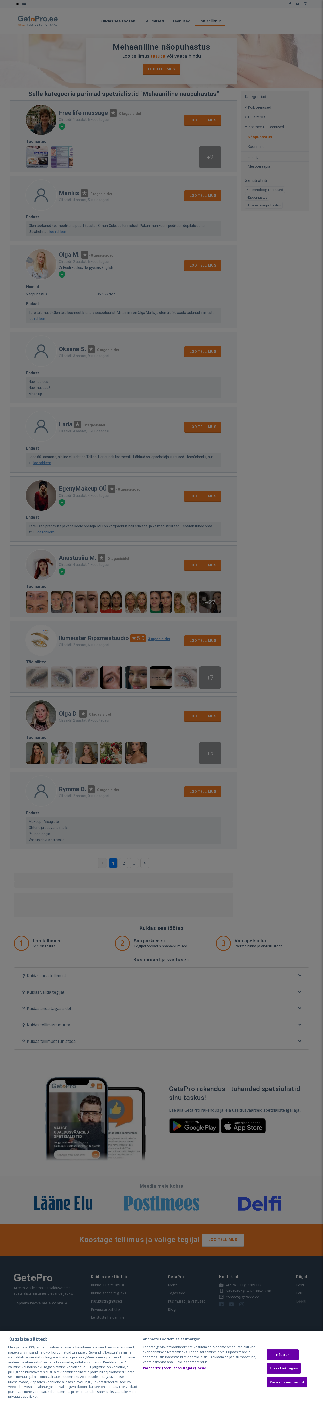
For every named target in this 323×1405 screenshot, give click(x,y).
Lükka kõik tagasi (284, 1368)
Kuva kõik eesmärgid (287, 1382)
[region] (161, 1368)
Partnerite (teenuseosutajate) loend (175, 1368)
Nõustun (283, 1354)
